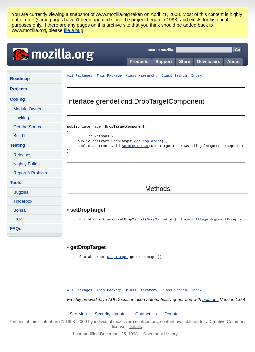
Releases (22, 154)
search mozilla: (161, 50)
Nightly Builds (26, 163)
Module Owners (28, 108)
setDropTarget (135, 146)
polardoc (210, 299)
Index (196, 75)
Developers (208, 61)
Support (163, 61)
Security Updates (111, 313)
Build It (20, 135)
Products (139, 61)
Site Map (78, 313)
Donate (172, 313)
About (233, 61)
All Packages (79, 75)
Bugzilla (21, 192)
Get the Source (27, 126)
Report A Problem (30, 172)
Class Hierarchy (141, 75)
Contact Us (146, 313)
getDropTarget (148, 141)
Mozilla (51, 53)
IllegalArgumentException (220, 219)
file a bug (73, 30)
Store (184, 61)
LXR (17, 219)
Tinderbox (22, 201)
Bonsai (20, 210)
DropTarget (157, 219)
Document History (160, 333)
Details (135, 326)
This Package (109, 75)
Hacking (21, 117)
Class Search (174, 75)
